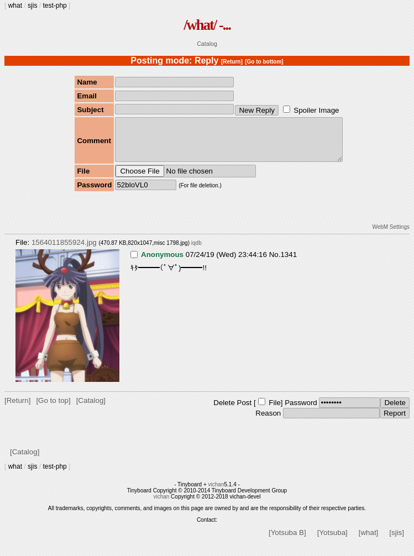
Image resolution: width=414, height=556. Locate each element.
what (15, 5)
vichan (216, 493)
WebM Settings (391, 235)
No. (275, 263)
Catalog (207, 43)
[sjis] (396, 541)
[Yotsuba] (332, 541)
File (274, 411)
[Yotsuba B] (287, 541)
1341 (288, 263)
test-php (54, 5)
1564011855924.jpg (64, 250)
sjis (32, 5)
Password (301, 411)
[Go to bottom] (264, 62)
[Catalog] (91, 409)
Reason (268, 421)
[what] (369, 541)
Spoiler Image (316, 110)
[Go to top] (53, 409)
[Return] (232, 62)
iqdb (196, 251)
